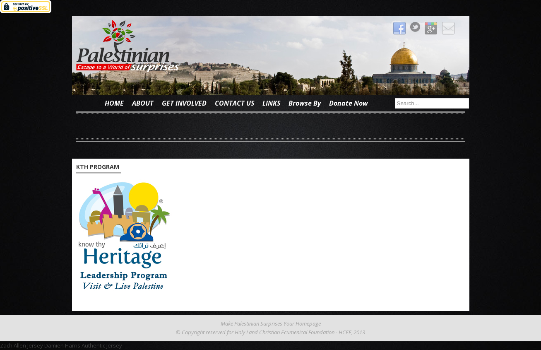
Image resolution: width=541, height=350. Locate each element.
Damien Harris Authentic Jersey (83, 345)
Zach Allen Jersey (21, 345)
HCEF (345, 332)
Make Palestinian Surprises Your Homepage (271, 323)
